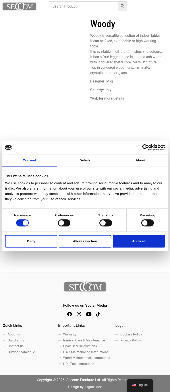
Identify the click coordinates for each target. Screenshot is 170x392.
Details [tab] (85, 160)
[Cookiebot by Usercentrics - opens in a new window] (145, 147)
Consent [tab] (29, 160)
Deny (31, 241)
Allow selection (85, 241)
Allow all (139, 241)
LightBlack (93, 387)
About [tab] (140, 160)
